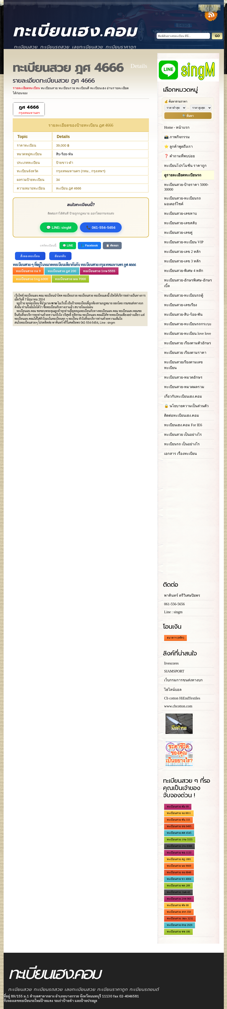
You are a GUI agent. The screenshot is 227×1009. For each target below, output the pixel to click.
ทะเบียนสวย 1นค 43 (178, 892)
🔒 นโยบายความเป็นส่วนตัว (186, 406)
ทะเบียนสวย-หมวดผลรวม (184, 387)
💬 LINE (68, 245)
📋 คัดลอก (112, 245)
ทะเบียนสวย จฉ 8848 (179, 872)
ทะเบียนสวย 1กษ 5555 (99, 271)
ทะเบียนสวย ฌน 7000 (70, 279)
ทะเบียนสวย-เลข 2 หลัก (182, 251)
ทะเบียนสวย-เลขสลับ (180, 223)
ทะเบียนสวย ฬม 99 (178, 806)
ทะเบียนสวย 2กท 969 (179, 898)
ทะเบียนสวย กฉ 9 (28, 271)
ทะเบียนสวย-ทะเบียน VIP (183, 242)
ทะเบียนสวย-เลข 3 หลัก (182, 261)
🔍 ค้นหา (188, 116)
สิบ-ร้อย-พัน (64, 154)
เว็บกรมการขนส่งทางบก (183, 680)
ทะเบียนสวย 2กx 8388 (179, 846)
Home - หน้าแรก (177, 127)
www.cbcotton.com (178, 706)
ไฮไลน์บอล (173, 690)
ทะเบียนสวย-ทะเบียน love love (187, 333)
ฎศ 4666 (29, 107)
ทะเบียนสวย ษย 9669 (179, 865)
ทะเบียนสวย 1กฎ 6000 (32, 279)
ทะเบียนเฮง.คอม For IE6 (183, 425)
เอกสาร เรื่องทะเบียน (180, 453)
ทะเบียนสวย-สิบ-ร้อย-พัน (183, 314)
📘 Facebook (89, 245)
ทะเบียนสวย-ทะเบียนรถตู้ (183, 295)
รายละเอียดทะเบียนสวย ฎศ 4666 (54, 80)
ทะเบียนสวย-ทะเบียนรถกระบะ (188, 324)
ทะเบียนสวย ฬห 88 (178, 905)
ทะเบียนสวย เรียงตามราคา (185, 352)
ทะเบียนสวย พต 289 (178, 885)
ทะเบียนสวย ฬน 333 (178, 819)
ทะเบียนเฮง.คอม (75, 30)
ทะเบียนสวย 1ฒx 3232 (180, 918)
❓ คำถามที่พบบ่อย (179, 156)
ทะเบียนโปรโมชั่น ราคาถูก (185, 165)
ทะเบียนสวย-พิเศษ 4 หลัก (183, 271)
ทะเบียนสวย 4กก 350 (179, 911)
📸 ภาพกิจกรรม (177, 137)
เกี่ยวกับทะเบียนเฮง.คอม (183, 396)
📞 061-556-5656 (100, 227)
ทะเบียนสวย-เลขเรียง (180, 305)
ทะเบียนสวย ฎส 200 (62, 271)
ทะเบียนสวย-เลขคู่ (178, 232)
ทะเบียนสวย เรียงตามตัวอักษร (187, 343)
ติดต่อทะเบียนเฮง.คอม (181, 415)
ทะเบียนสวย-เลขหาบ (180, 213)
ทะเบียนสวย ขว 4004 (179, 879)
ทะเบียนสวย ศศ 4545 (179, 832)
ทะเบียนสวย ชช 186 (178, 931)
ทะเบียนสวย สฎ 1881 (179, 859)
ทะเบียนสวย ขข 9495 (179, 826)
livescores (171, 663)
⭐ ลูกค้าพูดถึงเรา (178, 146)
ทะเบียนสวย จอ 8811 (179, 813)
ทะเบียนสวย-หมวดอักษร (183, 377)
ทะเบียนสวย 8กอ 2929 (179, 925)
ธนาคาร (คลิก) (175, 637)
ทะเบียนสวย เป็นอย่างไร (183, 434)
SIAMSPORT (174, 671)
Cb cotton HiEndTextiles (182, 698)
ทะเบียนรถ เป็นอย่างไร (182, 444)
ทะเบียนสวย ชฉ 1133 (179, 852)
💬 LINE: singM (58, 227)
